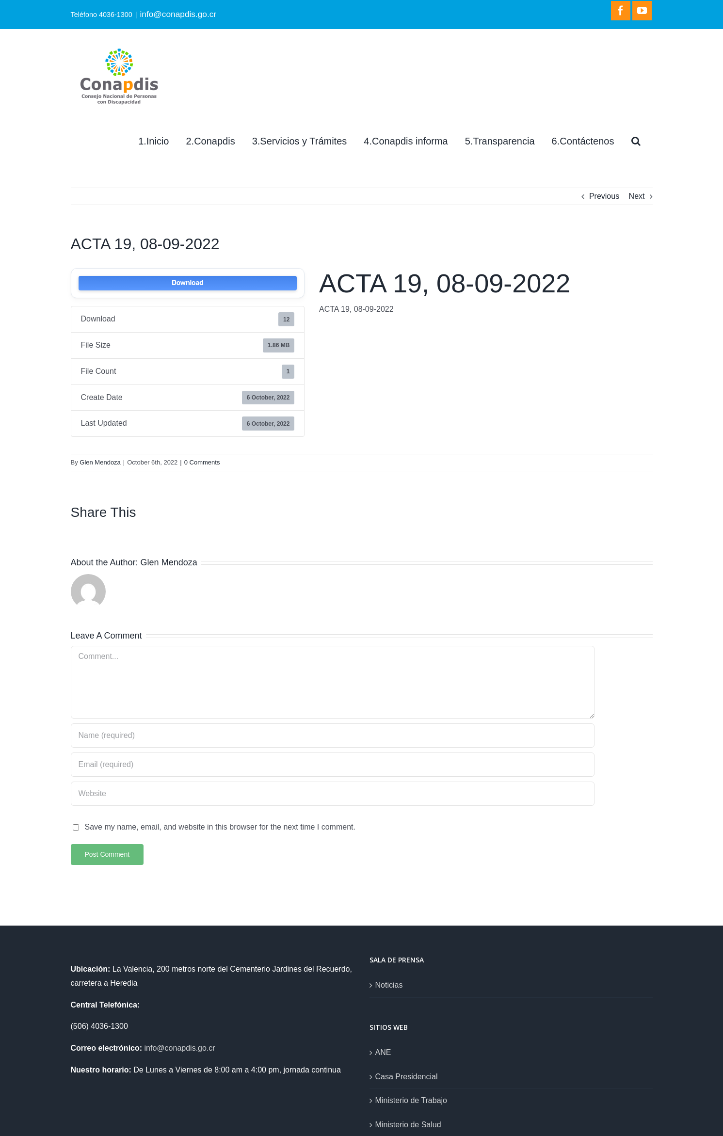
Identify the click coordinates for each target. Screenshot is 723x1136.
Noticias (389, 985)
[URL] (332, 794)
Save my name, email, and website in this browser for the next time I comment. (220, 827)
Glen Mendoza (100, 462)
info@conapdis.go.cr (178, 14)
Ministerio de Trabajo (411, 1100)
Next (637, 196)
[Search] (636, 141)
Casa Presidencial (406, 1076)
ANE (383, 1052)
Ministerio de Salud (408, 1124)
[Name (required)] (332, 735)
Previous (604, 196)
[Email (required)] (332, 764)
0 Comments (202, 462)
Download (187, 283)
